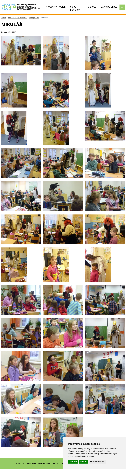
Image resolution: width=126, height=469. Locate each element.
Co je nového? (75, 8)
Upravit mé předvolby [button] (97, 461)
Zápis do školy (109, 7)
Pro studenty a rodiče (17, 18)
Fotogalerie (34, 18)
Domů (3, 18)
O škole (92, 7)
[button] (21, 50)
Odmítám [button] (83, 461)
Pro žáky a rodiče (55, 7)
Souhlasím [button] (73, 461)
